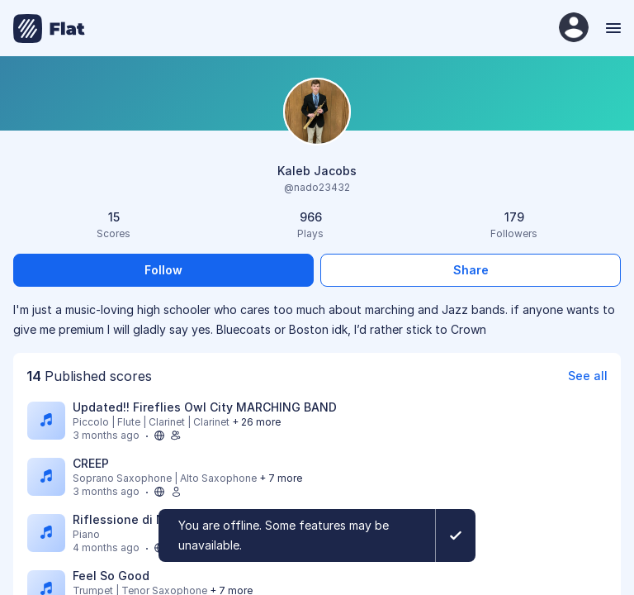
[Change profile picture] (317, 113)
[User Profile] (574, 28)
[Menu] (611, 28)
